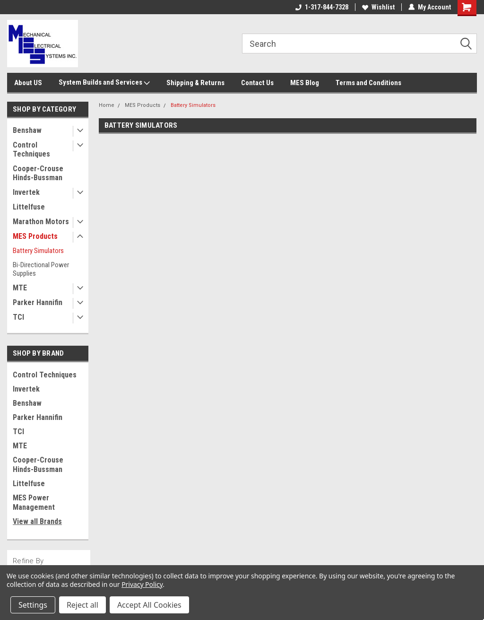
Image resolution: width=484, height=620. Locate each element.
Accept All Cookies (149, 605)
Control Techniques (31, 149)
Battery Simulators (38, 250)
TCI (18, 317)
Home (106, 105)
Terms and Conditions (368, 83)
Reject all (82, 605)
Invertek (26, 192)
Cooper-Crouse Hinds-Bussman (38, 173)
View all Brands (37, 521)
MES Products (35, 236)
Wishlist (378, 7)
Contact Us (257, 83)
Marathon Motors (41, 221)
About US (28, 83)
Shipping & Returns (195, 83)
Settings (32, 605)
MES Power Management (34, 502)
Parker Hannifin (37, 302)
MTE (20, 287)
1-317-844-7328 (321, 7)
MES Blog (304, 83)
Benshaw (27, 130)
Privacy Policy (142, 584)
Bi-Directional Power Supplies (41, 269)
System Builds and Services (104, 82)
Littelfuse (29, 206)
